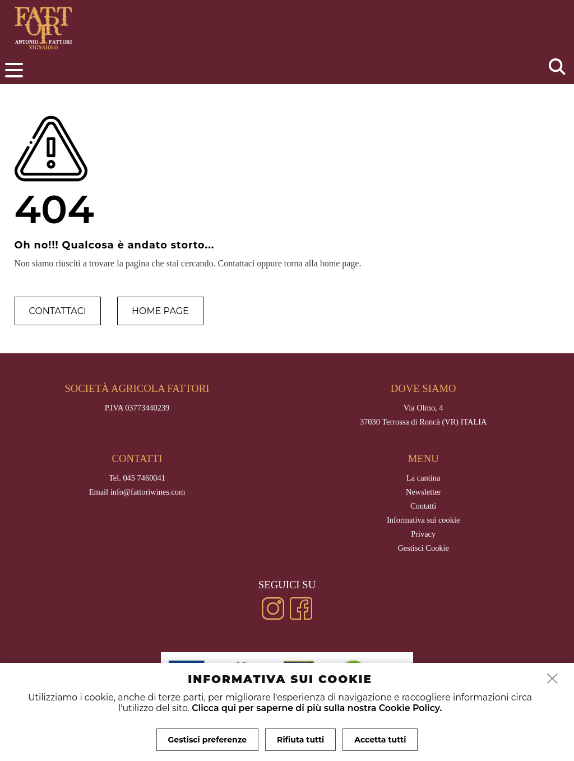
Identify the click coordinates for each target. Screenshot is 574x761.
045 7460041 (144, 477)
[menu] (14, 70)
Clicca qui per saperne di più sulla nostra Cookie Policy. (317, 708)
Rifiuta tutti (300, 740)
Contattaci (57, 311)
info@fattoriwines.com (148, 491)
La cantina (423, 477)
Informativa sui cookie (423, 519)
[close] (552, 679)
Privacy (423, 533)
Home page (160, 311)
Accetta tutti (380, 740)
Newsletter (423, 491)
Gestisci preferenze (207, 740)
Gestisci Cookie (423, 547)
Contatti (423, 505)
